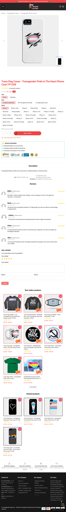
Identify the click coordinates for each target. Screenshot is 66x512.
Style (2, 100)
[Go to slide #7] (59, 70)
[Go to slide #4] (32, 70)
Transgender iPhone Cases (29, 13)
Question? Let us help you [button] (58, 510)
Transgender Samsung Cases (43, 179)
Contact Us (37, 490)
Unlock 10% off (62, 504)
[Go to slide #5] (41, 70)
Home (3, 13)
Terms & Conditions (23, 483)
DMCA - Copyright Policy (24, 488)
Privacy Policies (22, 485)
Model (3, 105)
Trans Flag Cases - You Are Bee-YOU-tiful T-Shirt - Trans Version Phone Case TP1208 (11, 449)
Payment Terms (39, 485)
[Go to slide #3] (23, 70)
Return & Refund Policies (41, 488)
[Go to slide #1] (5, 70)
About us (20, 481)
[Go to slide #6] (50, 70)
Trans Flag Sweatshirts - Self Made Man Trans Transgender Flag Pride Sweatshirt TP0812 (33, 316)
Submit (5, 283)
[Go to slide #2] (14, 70)
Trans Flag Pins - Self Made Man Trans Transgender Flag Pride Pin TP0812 (32, 347)
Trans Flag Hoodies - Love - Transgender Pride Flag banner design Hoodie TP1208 (11, 316)
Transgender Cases (13, 13)
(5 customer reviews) (14, 88)
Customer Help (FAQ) (40, 492)
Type (2, 94)
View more (33, 387)
